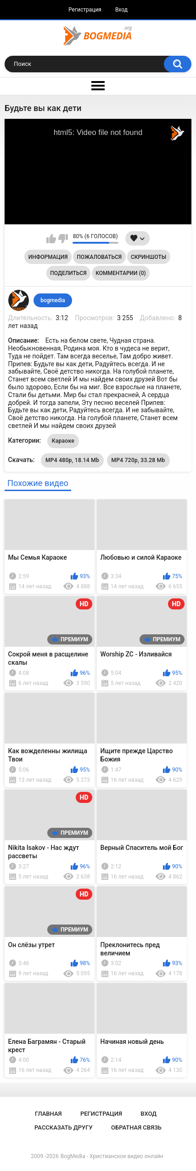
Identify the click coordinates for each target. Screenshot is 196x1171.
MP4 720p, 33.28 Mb (138, 460)
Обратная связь (136, 1127)
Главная (48, 1113)
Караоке (63, 441)
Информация (48, 257)
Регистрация (84, 9)
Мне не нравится (63, 238)
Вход (121, 9)
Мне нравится (51, 238)
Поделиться (68, 273)
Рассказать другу (63, 1127)
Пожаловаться (99, 257)
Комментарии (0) (120, 273)
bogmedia (52, 300)
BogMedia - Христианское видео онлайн (112, 1156)
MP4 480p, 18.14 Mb (72, 460)
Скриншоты (148, 257)
